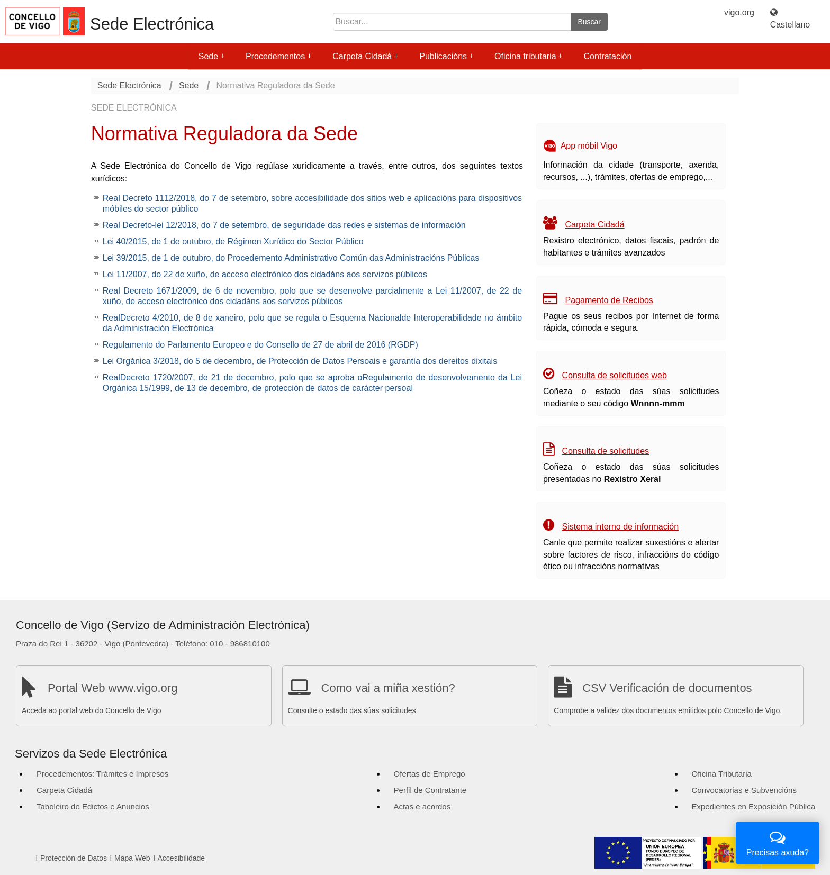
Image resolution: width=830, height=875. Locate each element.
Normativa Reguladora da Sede (275, 85)
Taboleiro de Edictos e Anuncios (93, 806)
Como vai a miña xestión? (388, 688)
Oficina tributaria (528, 56)
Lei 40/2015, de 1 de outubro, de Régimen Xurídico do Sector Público (233, 241)
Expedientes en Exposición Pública (753, 806)
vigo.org (739, 12)
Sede (211, 56)
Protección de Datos (73, 858)
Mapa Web (132, 858)
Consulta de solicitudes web (614, 375)
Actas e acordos (422, 806)
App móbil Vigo (589, 146)
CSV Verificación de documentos (667, 688)
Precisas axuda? (777, 842)
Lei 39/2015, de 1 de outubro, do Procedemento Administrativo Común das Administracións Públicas (291, 257)
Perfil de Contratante (430, 790)
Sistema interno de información (620, 526)
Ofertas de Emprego (429, 773)
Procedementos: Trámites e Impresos (102, 773)
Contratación (608, 56)
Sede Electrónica (152, 24)
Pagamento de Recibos (609, 300)
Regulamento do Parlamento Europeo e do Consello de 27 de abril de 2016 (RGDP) (260, 344)
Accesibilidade (181, 858)
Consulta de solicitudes (605, 450)
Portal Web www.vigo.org (112, 688)
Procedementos (278, 56)
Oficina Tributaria (722, 773)
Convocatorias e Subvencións (744, 790)
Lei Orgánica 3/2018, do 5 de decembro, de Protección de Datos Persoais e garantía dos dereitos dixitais (300, 361)
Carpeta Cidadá (365, 56)
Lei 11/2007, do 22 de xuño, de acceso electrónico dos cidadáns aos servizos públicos (265, 274)
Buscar (589, 21)
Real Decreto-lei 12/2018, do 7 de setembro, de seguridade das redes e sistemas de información (284, 225)
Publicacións (446, 56)
